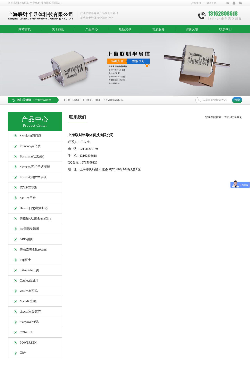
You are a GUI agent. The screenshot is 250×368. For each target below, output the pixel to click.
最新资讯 (125, 29)
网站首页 (24, 29)
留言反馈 (192, 29)
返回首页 (211, 3)
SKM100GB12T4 (113, 100)
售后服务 (158, 29)
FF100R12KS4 (70, 100)
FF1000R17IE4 (91, 100)
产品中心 (91, 29)
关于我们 (58, 29)
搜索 (237, 100)
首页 (227, 117)
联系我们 (196, 3)
